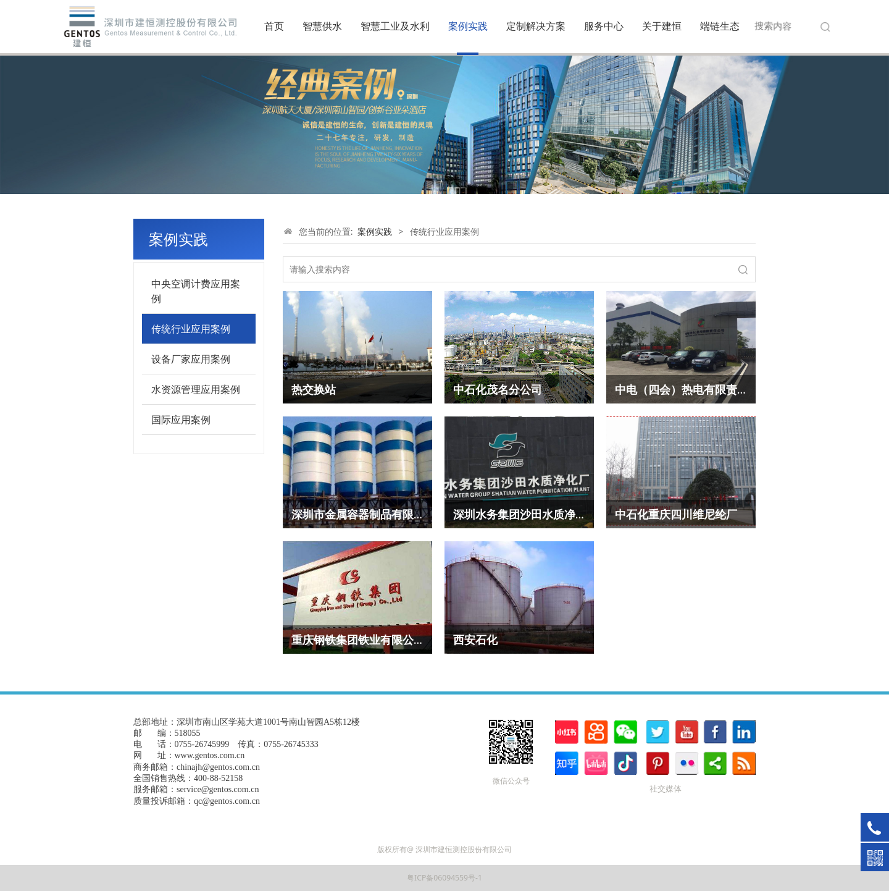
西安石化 (475, 639)
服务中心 (604, 26)
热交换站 (313, 389)
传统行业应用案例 (190, 329)
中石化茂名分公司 (497, 389)
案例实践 (468, 26)
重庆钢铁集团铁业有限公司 (358, 639)
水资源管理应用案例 (195, 389)
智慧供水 (322, 26)
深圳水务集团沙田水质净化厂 (525, 514)
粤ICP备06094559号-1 (444, 877)
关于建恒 (662, 26)
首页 (274, 26)
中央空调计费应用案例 (195, 291)
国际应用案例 (181, 419)
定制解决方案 (536, 26)
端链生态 (720, 26)
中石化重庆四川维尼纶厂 (676, 514)
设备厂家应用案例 (190, 359)
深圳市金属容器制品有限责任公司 (374, 514)
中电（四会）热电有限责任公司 (692, 389)
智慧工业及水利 (395, 26)
